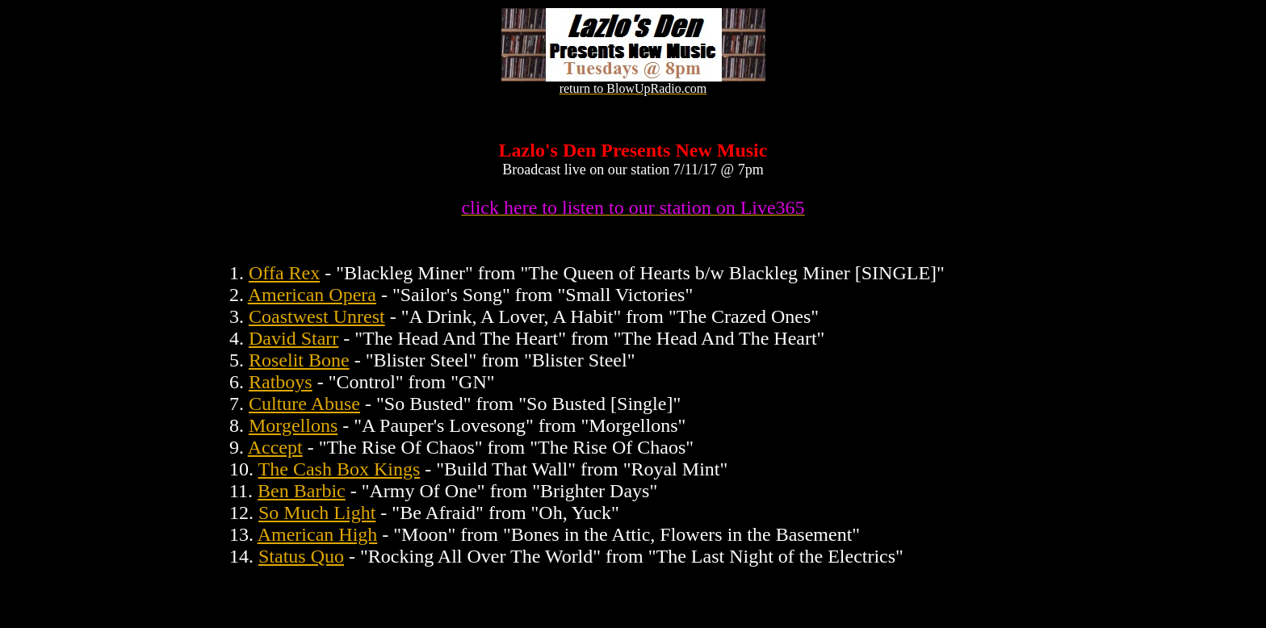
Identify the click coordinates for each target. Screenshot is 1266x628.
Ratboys (280, 381)
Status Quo (301, 556)
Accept (275, 447)
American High (318, 534)
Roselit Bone (299, 360)
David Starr (293, 338)
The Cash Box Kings (339, 468)
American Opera (312, 294)
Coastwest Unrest (317, 316)
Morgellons (293, 425)
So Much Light (316, 512)
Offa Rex (284, 272)
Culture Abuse (304, 403)
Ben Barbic (302, 490)
